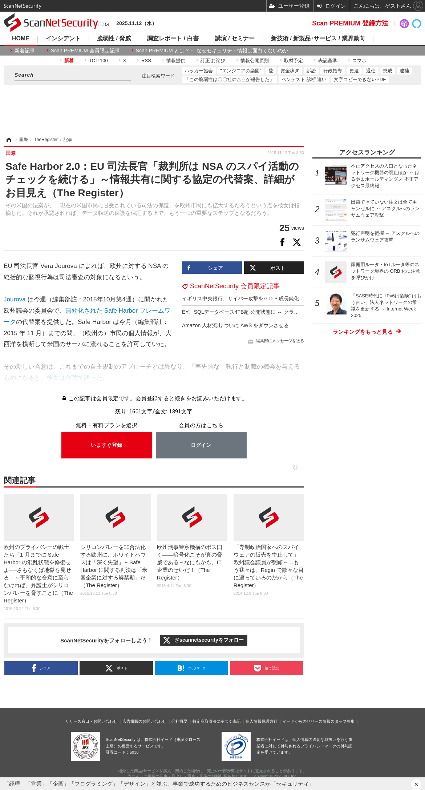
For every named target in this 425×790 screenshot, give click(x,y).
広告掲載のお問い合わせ (144, 721)
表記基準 (327, 60)
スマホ (359, 60)
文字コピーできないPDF (360, 79)
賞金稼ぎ (289, 70)
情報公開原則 (254, 60)
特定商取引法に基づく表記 (216, 721)
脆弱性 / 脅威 (114, 38)
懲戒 (387, 70)
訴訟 (311, 70)
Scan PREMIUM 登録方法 (350, 23)
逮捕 (404, 70)
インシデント (63, 38)
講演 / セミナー (235, 38)
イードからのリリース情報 (307, 721)
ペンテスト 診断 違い (304, 79)
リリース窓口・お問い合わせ (91, 721)
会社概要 (179, 721)
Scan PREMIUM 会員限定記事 (85, 50)
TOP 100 (98, 60)
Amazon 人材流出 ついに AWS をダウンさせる (235, 325)
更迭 (354, 70)
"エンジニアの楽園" (240, 70)
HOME (20, 38)
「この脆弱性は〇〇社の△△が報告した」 (229, 79)
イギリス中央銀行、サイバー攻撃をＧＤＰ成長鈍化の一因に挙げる (258, 298)
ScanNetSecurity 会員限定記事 (235, 286)
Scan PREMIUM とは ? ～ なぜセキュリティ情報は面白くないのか (212, 50)
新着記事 (25, 50)
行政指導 (332, 70)
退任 (371, 70)
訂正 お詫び (213, 60)
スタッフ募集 (343, 721)
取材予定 (293, 60)
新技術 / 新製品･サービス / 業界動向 (318, 38)
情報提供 (175, 60)
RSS (146, 60)
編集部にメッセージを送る (280, 340)
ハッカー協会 (199, 70)
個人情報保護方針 (262, 721)
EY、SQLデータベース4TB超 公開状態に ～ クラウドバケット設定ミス (263, 312)
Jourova (15, 299)
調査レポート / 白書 (172, 38)
